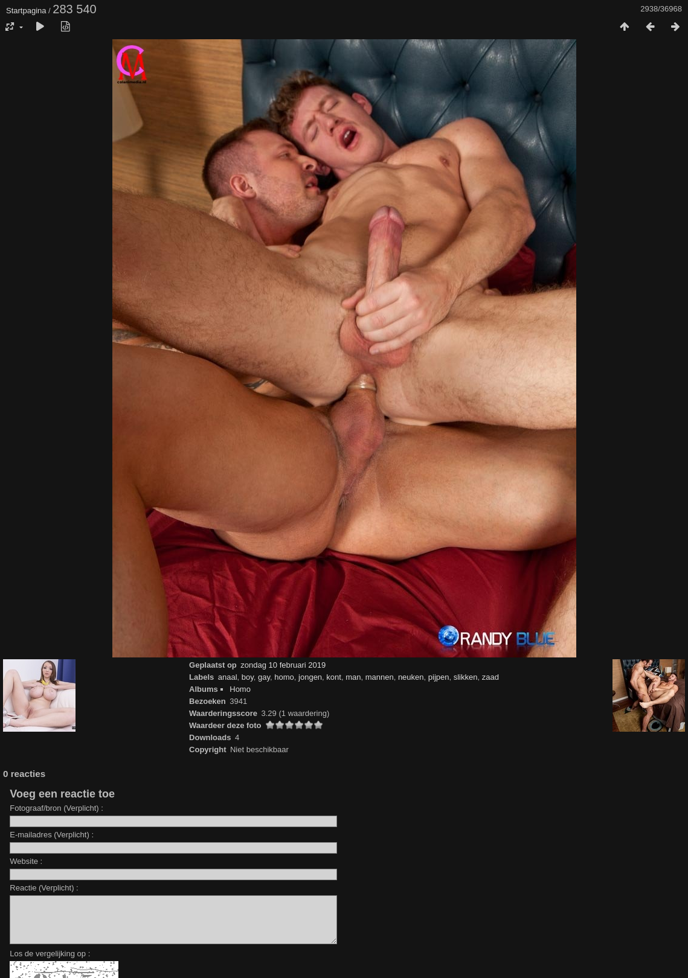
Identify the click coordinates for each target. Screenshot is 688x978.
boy (248, 677)
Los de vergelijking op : (50, 962)
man (353, 677)
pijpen (438, 677)
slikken (466, 677)
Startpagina (26, 10)
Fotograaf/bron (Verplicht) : (56, 808)
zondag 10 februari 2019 (283, 665)
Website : (26, 861)
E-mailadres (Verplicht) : (52, 834)
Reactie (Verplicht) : (44, 887)
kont (333, 677)
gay (264, 677)
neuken (411, 677)
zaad (490, 677)
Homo (240, 689)
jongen (310, 677)
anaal (227, 677)
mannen (379, 677)
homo (284, 677)
